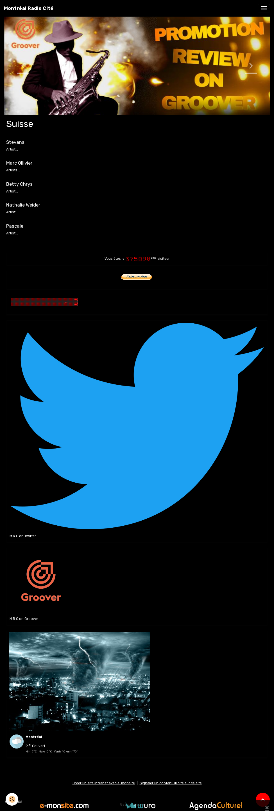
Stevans (15, 142)
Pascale (14, 226)
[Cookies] (12, 799)
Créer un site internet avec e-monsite (104, 783)
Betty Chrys (19, 184)
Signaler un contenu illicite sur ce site (171, 783)
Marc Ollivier (19, 163)
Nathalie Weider (23, 205)
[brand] (28, 8)
